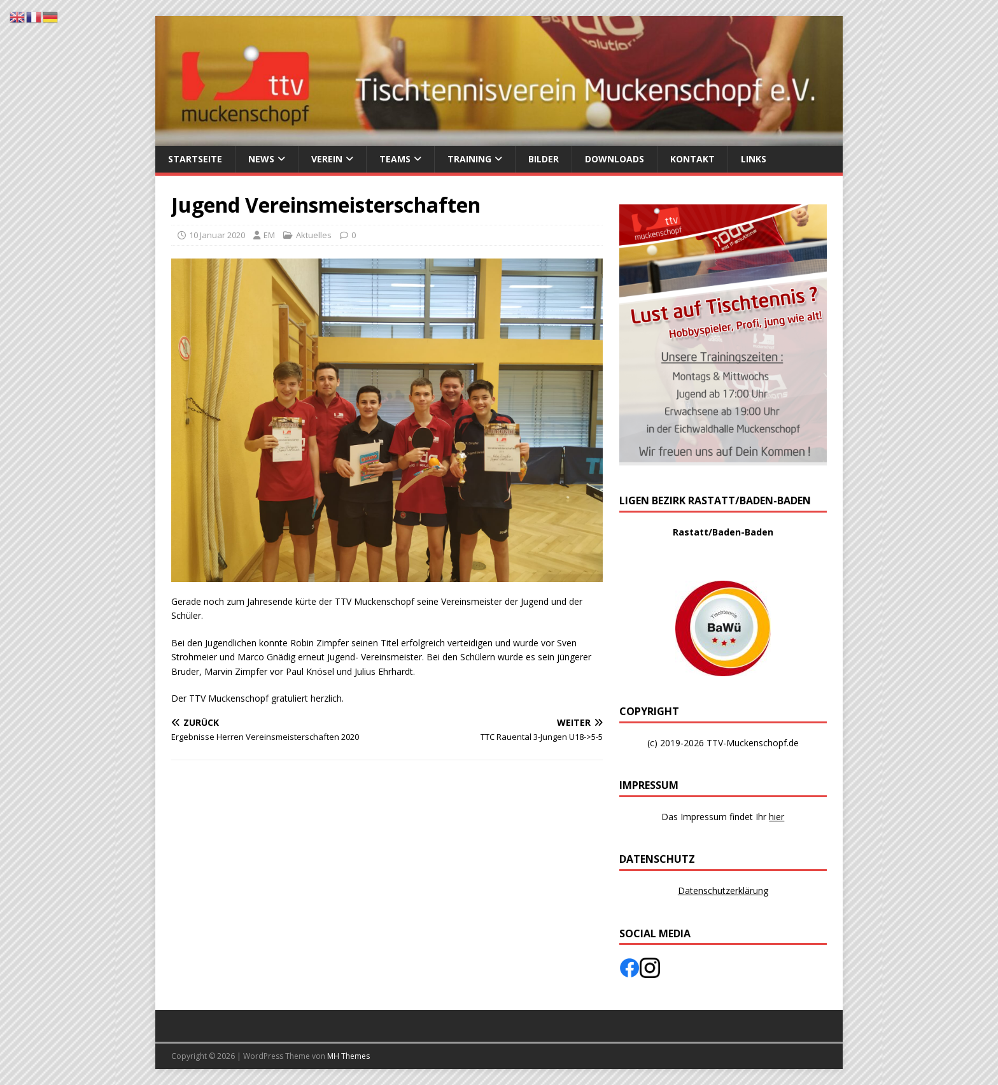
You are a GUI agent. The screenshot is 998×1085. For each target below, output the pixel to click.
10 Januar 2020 (217, 235)
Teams (395, 159)
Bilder (543, 159)
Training (469, 159)
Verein (326, 159)
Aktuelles (314, 235)
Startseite (195, 159)
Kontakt (692, 159)
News (261, 159)
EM (269, 235)
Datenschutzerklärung (723, 890)
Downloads (614, 159)
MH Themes (348, 1056)
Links (753, 159)
